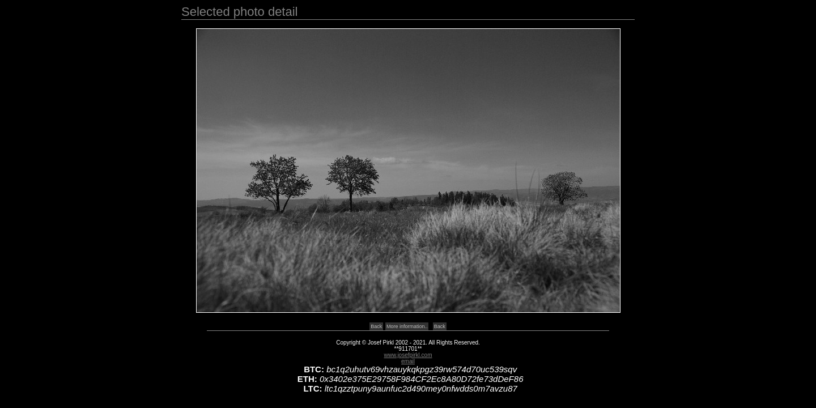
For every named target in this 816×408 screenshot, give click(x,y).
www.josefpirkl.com (408, 355)
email (408, 361)
